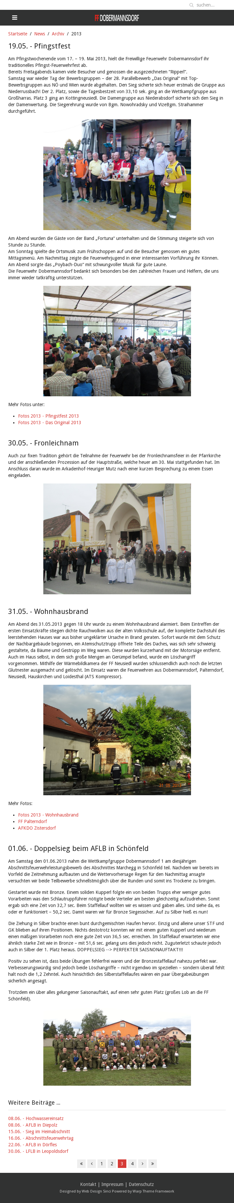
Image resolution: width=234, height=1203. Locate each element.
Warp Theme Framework (153, 1191)
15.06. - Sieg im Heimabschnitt (39, 1131)
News (39, 33)
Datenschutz (141, 1184)
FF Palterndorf (32, 821)
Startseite (17, 33)
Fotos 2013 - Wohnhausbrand (48, 815)
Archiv (58, 33)
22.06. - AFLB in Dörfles (32, 1144)
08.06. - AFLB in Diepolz (32, 1125)
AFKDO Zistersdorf (37, 828)
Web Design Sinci (96, 1191)
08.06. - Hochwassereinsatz (36, 1118)
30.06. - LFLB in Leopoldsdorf (38, 1151)
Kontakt (88, 1184)
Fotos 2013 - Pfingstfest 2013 (48, 416)
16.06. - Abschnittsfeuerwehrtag (41, 1138)
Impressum (112, 1184)
